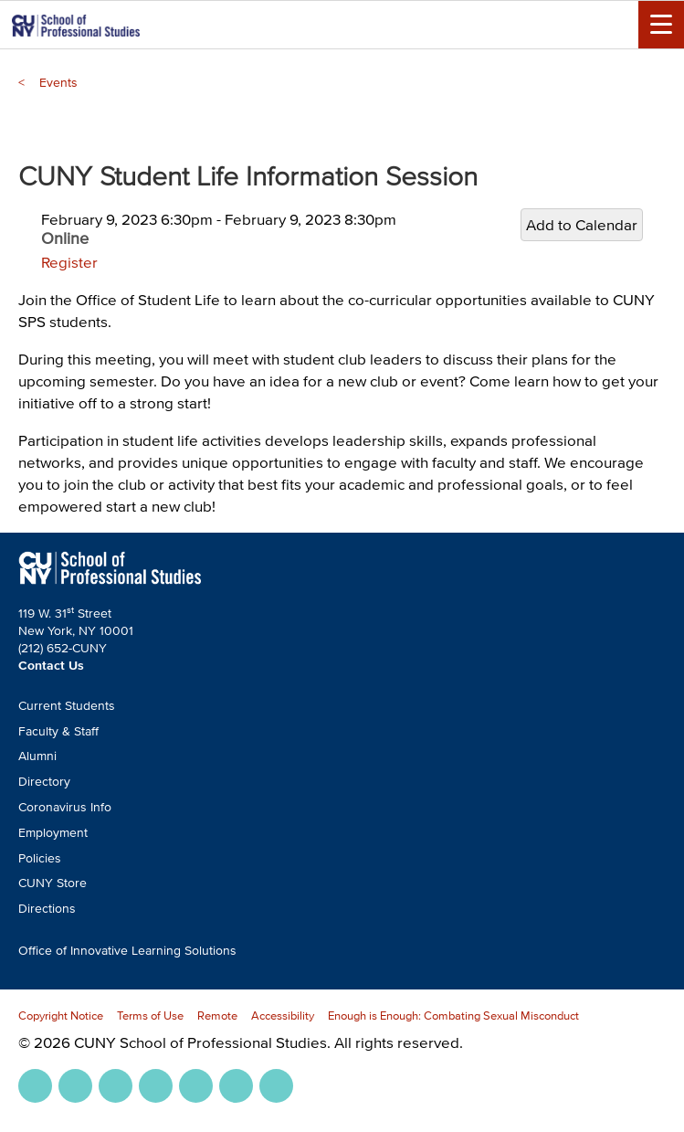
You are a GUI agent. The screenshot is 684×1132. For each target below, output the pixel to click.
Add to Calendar (581, 224)
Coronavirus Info (64, 807)
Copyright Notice (60, 1015)
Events (58, 83)
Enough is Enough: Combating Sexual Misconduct (453, 1015)
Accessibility (282, 1015)
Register (69, 261)
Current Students (66, 706)
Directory (44, 781)
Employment (53, 833)
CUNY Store (52, 883)
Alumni (37, 756)
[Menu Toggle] (661, 24)
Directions (47, 908)
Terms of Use (150, 1015)
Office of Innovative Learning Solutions (127, 950)
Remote (217, 1015)
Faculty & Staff (58, 731)
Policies (39, 858)
